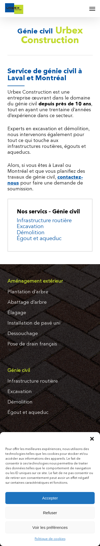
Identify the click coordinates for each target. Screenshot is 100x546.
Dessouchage (22, 333)
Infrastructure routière (44, 221)
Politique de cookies (50, 539)
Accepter (50, 498)
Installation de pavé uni (33, 323)
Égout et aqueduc (39, 238)
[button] (92, 438)
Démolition (31, 233)
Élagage (16, 312)
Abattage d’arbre (27, 302)
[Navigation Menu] (92, 8)
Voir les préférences (50, 527)
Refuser (50, 512)
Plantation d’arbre (27, 292)
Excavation (30, 226)
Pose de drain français (32, 344)
